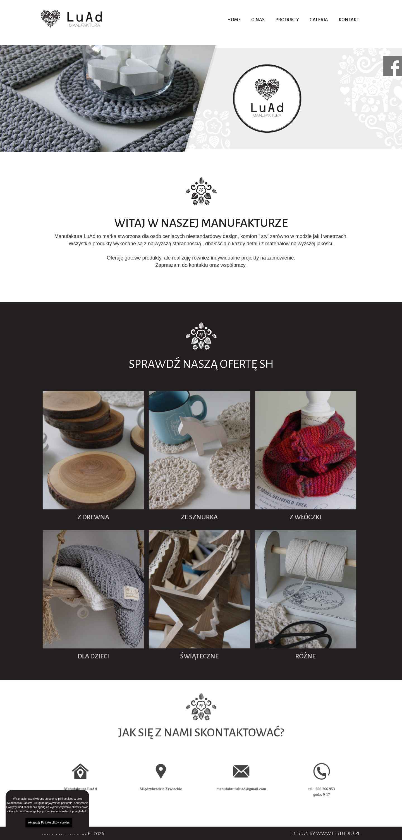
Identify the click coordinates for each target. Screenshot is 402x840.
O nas (258, 19)
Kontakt (349, 19)
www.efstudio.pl (338, 833)
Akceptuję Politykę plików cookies (49, 822)
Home (234, 19)
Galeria (319, 19)
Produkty (287, 19)
